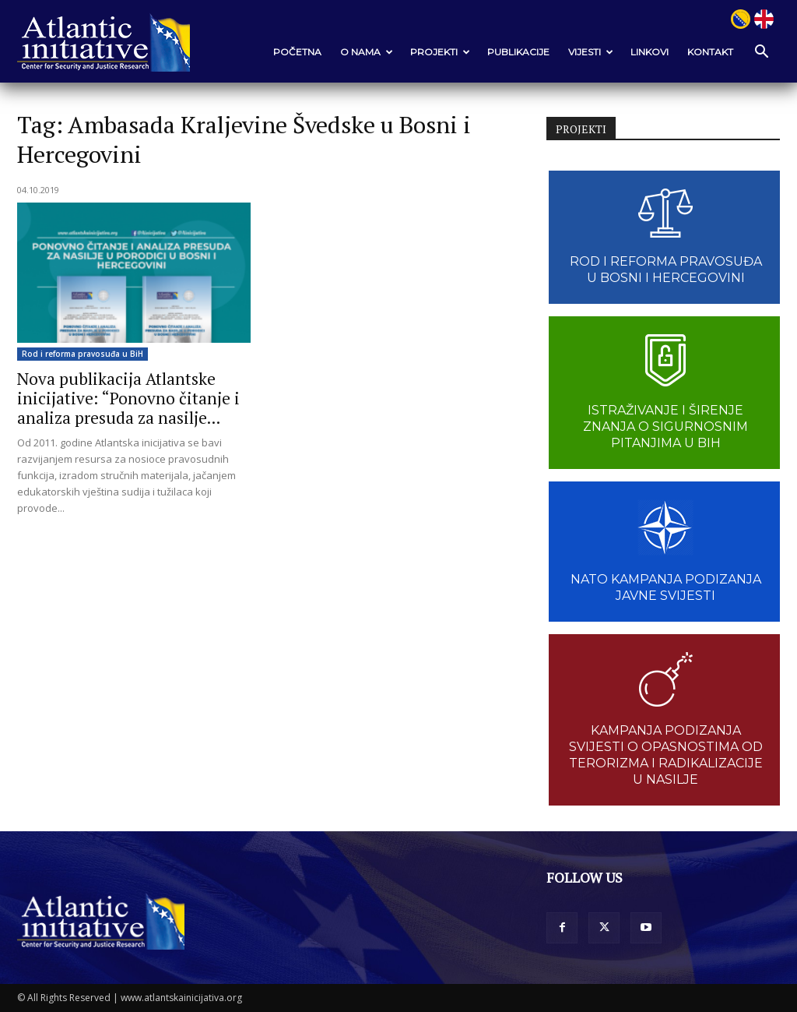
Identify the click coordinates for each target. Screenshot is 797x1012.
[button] (761, 53)
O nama (366, 52)
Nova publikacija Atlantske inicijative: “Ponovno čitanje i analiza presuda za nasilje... (128, 398)
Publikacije (518, 52)
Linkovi (649, 52)
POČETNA (297, 52)
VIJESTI (590, 52)
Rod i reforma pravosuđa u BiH (82, 353)
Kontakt (710, 52)
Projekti (440, 52)
